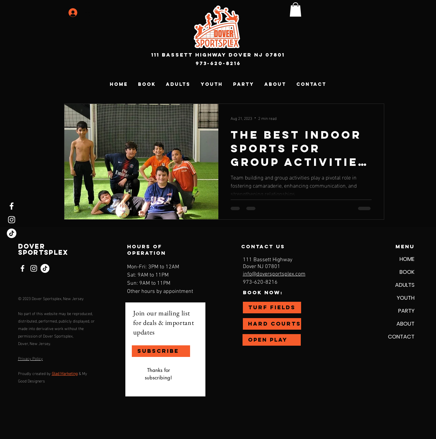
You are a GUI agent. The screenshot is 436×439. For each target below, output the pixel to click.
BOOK (407, 272)
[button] (295, 9)
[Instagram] (11, 219)
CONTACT (401, 337)
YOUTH (406, 298)
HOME (407, 259)
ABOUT (405, 324)
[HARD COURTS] (272, 324)
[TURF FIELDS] (272, 307)
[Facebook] (11, 206)
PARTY (406, 311)
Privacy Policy (30, 358)
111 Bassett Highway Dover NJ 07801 (218, 54)
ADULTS (405, 285)
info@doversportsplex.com (274, 274)
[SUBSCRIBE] (161, 351)
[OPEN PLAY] (272, 340)
